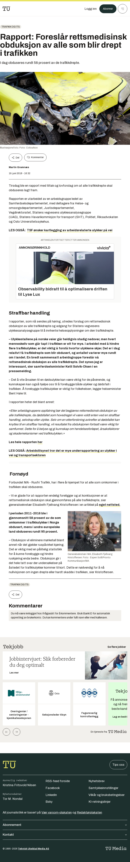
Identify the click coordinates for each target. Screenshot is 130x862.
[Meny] (122, 9)
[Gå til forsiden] (6, 8)
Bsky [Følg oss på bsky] (49, 801)
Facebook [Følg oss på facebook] (53, 788)
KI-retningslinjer (100, 801)
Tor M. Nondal (13, 799)
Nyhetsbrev (97, 781)
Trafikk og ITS (10, 27)
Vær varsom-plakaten (56, 812)
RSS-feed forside (58, 781)
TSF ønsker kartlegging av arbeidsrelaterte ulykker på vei (69, 230)
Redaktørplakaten (89, 812)
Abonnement (65, 825)
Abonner (107, 8)
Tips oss (118, 764)
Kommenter (35, 157)
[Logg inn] (89, 8)
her (40, 442)
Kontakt (65, 834)
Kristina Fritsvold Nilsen (19, 785)
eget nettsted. (109, 504)
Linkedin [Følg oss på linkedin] (51, 795)
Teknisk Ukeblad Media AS (33, 848)
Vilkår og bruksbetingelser (107, 795)
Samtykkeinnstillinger (103, 788)
